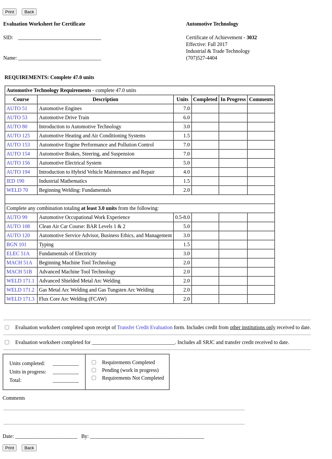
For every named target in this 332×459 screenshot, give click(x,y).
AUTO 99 (16, 217)
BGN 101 (16, 244)
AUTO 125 (18, 135)
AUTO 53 (16, 117)
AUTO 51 (16, 108)
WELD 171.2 (20, 290)
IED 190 (15, 181)
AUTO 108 (18, 226)
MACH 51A (19, 262)
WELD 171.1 (20, 280)
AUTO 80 (16, 126)
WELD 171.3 (20, 299)
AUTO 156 (18, 163)
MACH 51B (19, 271)
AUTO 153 (18, 144)
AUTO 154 (18, 153)
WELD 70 (17, 190)
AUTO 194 (18, 172)
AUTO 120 (18, 235)
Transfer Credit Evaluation (144, 327)
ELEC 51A (18, 253)
